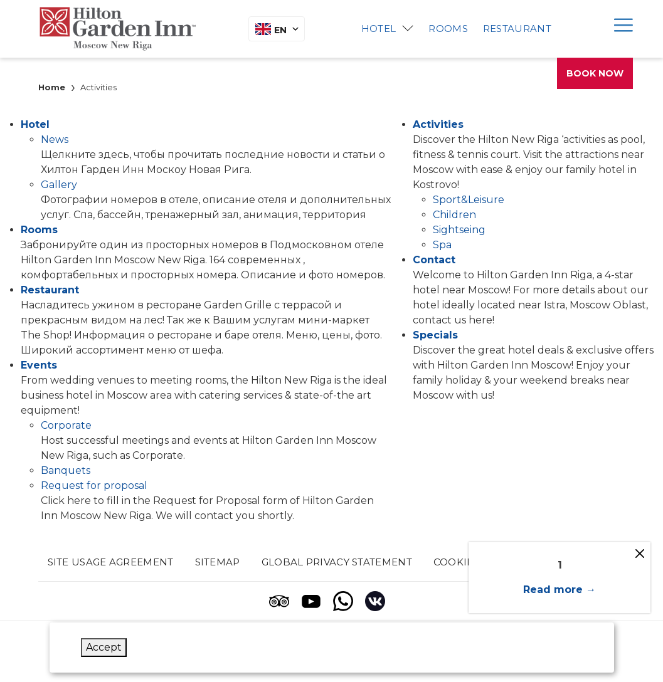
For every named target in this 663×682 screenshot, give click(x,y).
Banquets (65, 470)
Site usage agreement (111, 562)
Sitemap (217, 562)
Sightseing (459, 230)
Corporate (66, 425)
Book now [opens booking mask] (594, 73)
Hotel (378, 28)
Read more (553, 589)
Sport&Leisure (468, 200)
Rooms (448, 28)
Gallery (59, 185)
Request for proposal (94, 485)
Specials (435, 335)
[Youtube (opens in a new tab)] (311, 601)
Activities (438, 124)
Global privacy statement (337, 562)
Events (39, 365)
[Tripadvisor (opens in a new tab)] (279, 601)
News (54, 139)
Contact (434, 260)
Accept (104, 647)
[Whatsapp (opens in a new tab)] (343, 601)
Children (454, 215)
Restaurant (517, 28)
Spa (442, 245)
